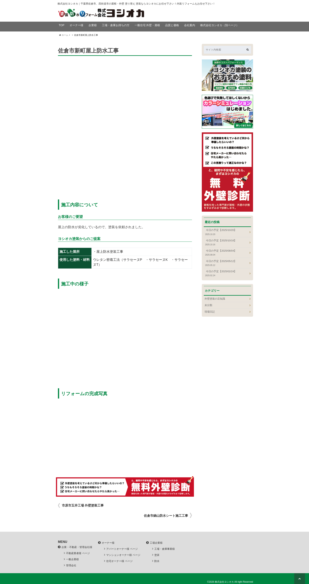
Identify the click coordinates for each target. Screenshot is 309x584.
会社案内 (189, 25)
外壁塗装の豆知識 (215, 298)
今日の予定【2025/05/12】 (226, 263)
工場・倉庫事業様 (164, 548)
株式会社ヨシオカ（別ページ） (219, 25)
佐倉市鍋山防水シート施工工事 (166, 515)
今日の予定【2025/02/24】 (226, 273)
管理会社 (71, 565)
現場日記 (210, 311)
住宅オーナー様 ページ (119, 561)
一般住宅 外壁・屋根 (147, 25)
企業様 (92, 25)
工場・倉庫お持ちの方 (115, 25)
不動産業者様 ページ (78, 553)
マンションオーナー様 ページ (123, 555)
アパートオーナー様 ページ (122, 548)
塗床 (156, 555)
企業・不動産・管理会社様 (76, 547)
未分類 (208, 305)
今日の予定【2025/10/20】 (226, 232)
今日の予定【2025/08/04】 (226, 252)
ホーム (63, 35)
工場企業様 (156, 542)
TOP (61, 25)
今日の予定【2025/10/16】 (226, 242)
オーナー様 (76, 25)
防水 (156, 561)
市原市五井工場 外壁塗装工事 (83, 505)
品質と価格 (172, 25)
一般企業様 (72, 559)
